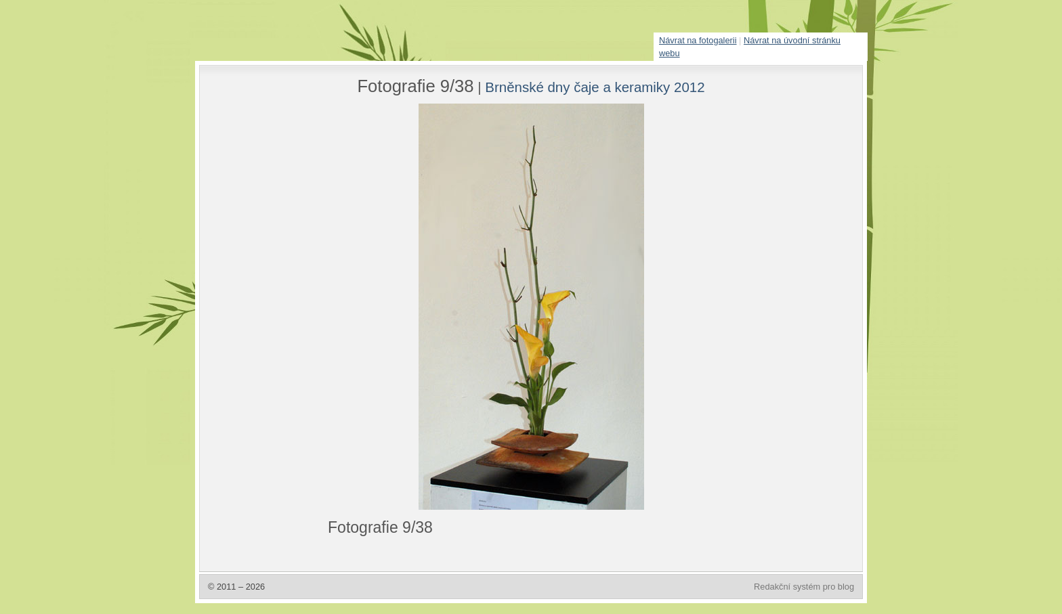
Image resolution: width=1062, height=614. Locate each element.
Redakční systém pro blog (804, 587)
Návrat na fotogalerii (698, 40)
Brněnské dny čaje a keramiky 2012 (594, 87)
